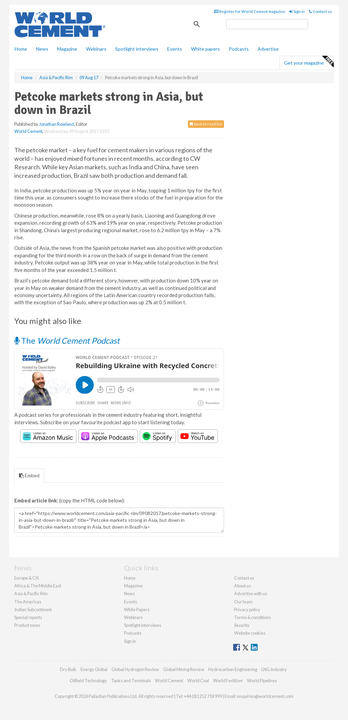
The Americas (27, 601)
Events (174, 49)
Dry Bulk (68, 669)
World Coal (198, 680)
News (129, 593)
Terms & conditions (252, 617)
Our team (243, 601)
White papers (205, 49)
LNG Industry (274, 669)
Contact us (320, 11)
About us (242, 585)
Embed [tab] (29, 475)
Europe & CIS (26, 578)
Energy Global (94, 669)
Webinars (96, 49)
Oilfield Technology (88, 680)
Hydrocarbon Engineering (232, 669)
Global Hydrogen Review (135, 669)
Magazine (67, 49)
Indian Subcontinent (33, 609)
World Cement (28, 131)
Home (21, 49)
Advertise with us (250, 593)
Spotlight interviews (136, 49)
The (67, 340)
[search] (267, 24)
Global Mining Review (183, 669)
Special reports (28, 617)
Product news (27, 625)
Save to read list (206, 123)
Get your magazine (308, 62)
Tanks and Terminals (131, 680)
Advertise (268, 49)
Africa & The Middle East (37, 585)
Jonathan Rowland (56, 124)
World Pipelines (262, 680)
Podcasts (239, 49)
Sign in (297, 11)
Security (241, 625)
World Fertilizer (228, 680)
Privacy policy (247, 609)
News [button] (42, 49)
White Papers (137, 609)
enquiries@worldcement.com (265, 696)
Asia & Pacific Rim (31, 593)
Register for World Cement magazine (249, 11)
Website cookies (249, 633)
